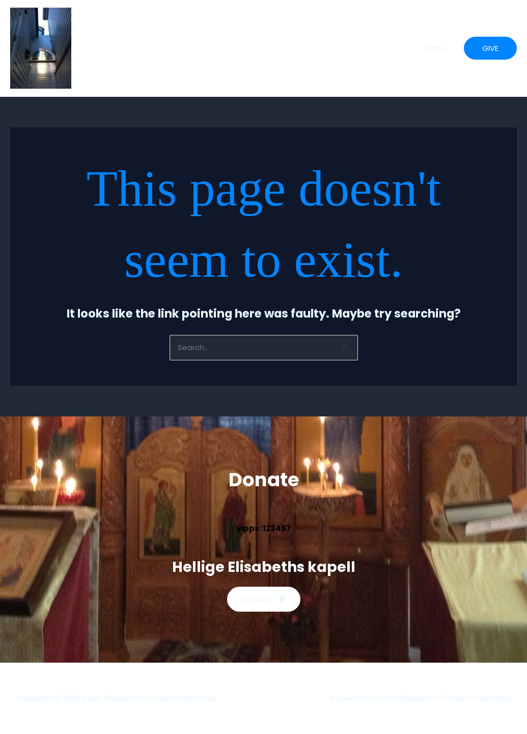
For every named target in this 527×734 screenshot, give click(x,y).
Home (436, 48)
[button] (490, 48)
